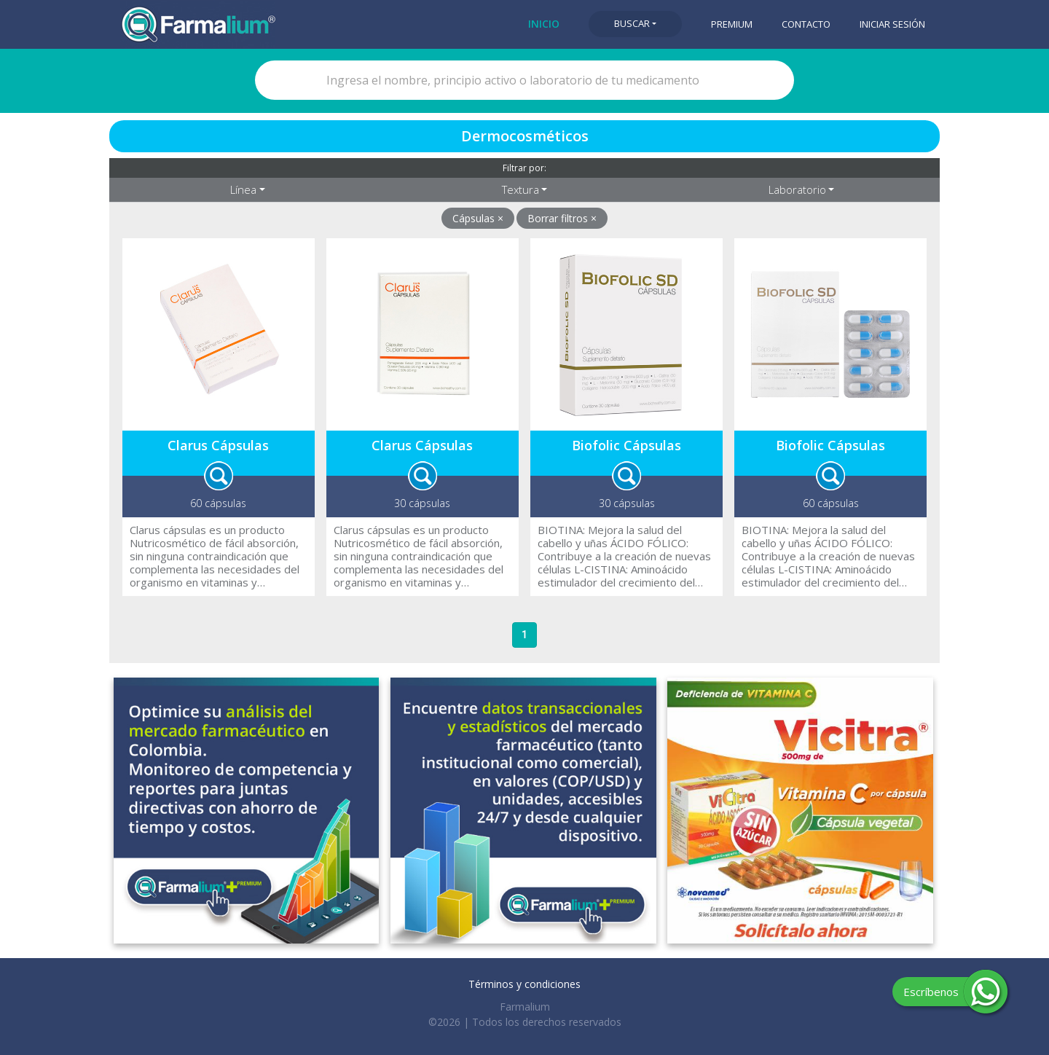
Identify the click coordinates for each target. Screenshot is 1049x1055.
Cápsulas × (477, 218)
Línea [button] (243, 189)
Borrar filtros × (562, 218)
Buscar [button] (632, 23)
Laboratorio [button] (797, 189)
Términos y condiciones (524, 984)
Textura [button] (520, 189)
